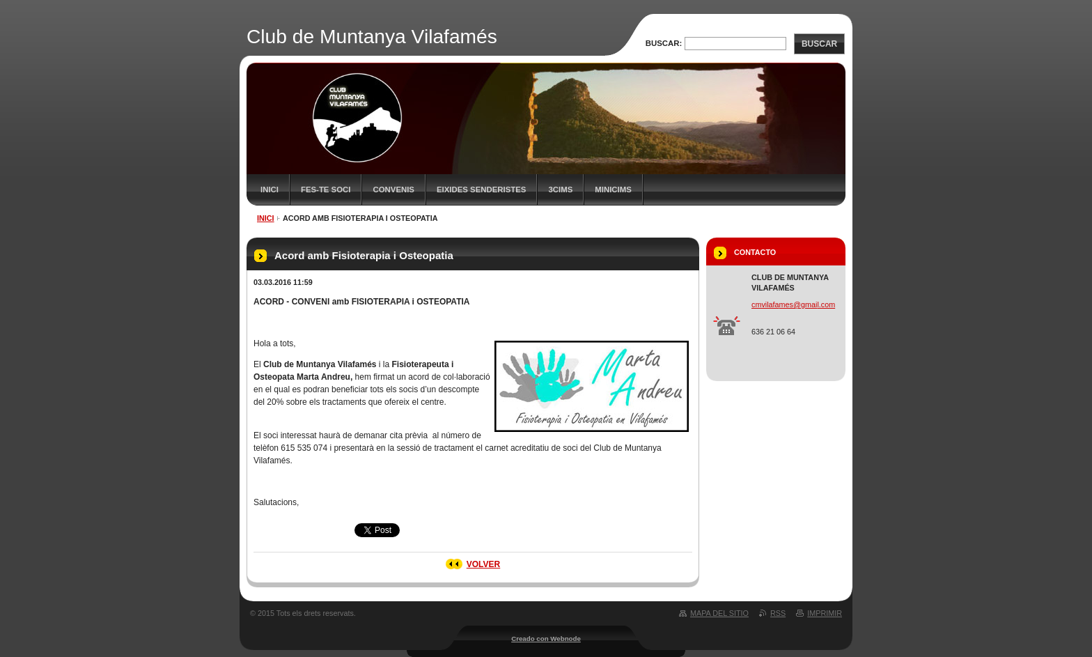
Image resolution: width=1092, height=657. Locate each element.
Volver (483, 564)
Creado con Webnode (546, 638)
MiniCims (613, 189)
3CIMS (560, 189)
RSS (778, 613)
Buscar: (664, 43)
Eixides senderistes (481, 189)
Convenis (393, 189)
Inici (269, 189)
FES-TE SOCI (326, 189)
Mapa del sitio (719, 613)
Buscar (819, 44)
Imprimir (824, 613)
